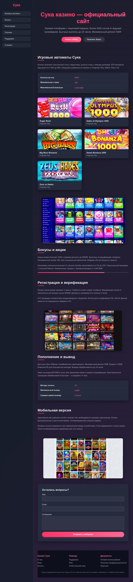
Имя (43, 495)
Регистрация (10, 26)
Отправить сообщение (83, 534)
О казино (8, 45)
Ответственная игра (77, 566)
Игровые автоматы (12, 13)
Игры (40, 563)
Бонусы (8, 20)
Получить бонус (94, 39)
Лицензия (104, 566)
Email (44, 504)
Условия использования (110, 560)
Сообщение (47, 514)
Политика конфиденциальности (113, 563)
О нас (40, 560)
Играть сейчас (71, 39)
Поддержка (9, 39)
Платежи (8, 32)
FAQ (71, 563)
